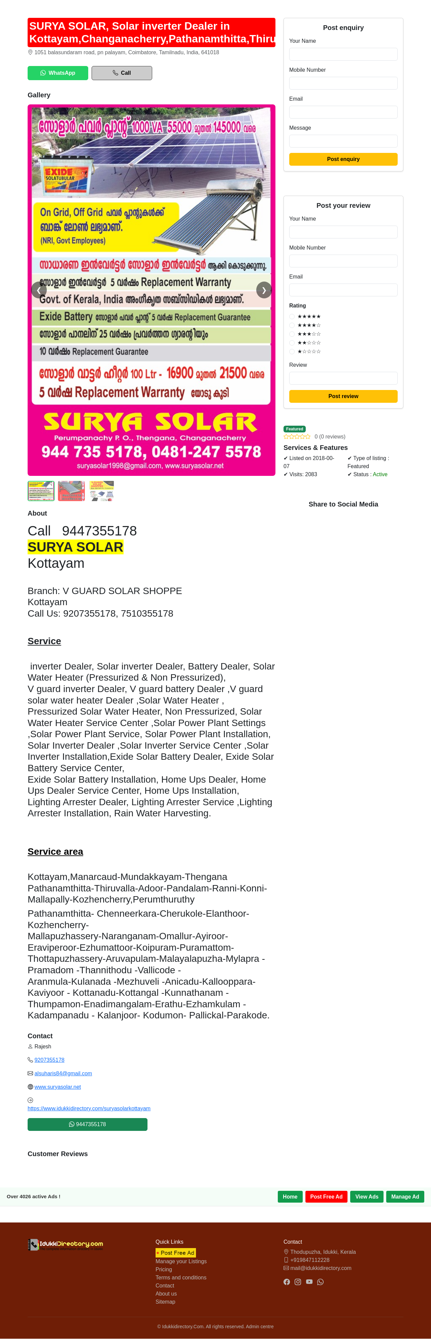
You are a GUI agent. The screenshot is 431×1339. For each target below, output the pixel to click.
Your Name (302, 41)
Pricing (164, 1270)
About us (166, 1294)
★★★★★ (309, 316)
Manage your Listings (181, 1262)
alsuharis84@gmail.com (63, 1073)
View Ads (366, 1197)
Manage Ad (405, 1197)
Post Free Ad (324, 1197)
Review (298, 365)
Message (300, 128)
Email (296, 99)
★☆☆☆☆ (309, 351)
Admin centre (259, 1327)
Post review (344, 396)
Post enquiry (343, 159)
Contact (165, 1286)
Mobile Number (307, 70)
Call (122, 73)
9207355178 (49, 1060)
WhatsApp (57, 73)
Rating (297, 305)
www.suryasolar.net (57, 1087)
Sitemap (165, 1302)
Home (287, 1197)
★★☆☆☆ (309, 343)
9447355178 (87, 1124)
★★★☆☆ (309, 334)
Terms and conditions (181, 1278)
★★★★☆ (309, 325)
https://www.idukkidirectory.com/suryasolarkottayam (89, 1108)
